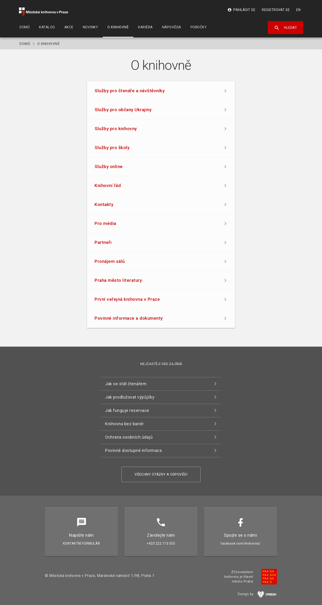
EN (298, 10)
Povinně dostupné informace (133, 450)
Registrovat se (276, 10)
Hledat (285, 28)
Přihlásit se (241, 10)
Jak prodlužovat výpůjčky (129, 397)
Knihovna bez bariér (124, 423)
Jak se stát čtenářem (125, 383)
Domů (24, 44)
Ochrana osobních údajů (129, 437)
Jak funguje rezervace (127, 410)
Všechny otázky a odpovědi (161, 474)
